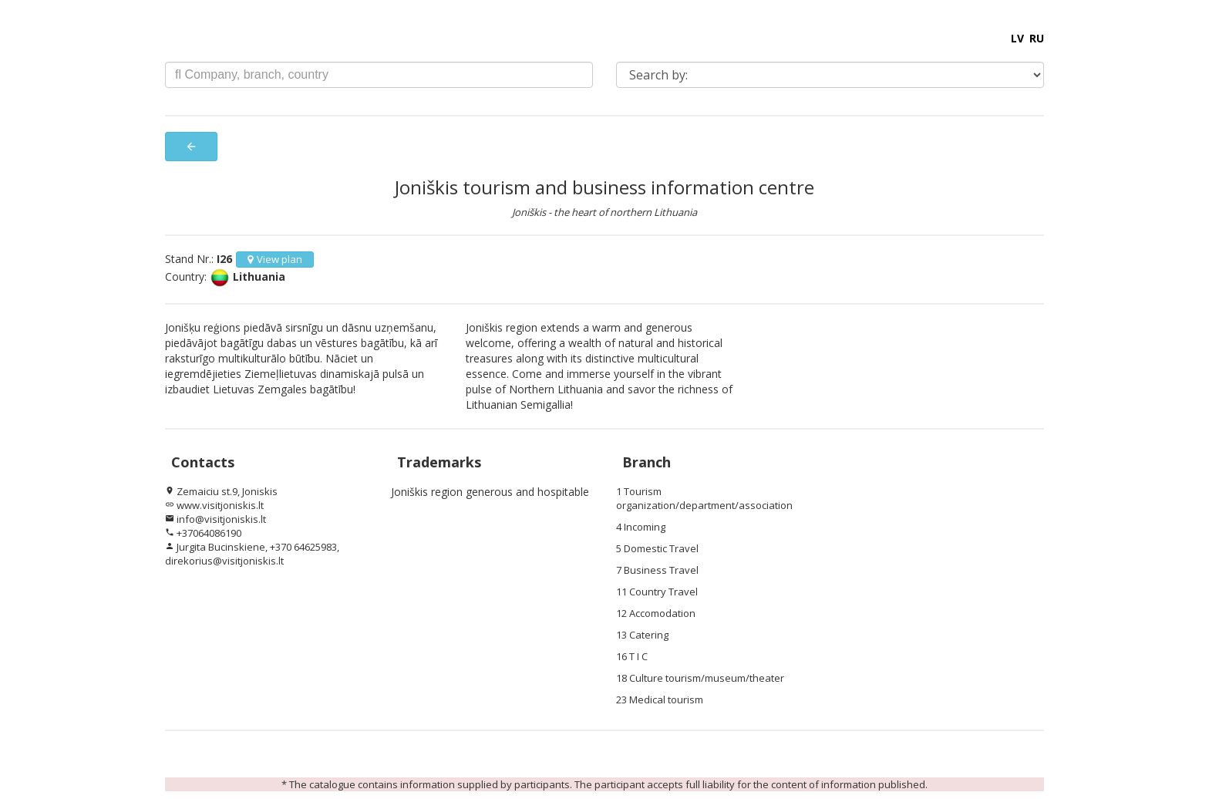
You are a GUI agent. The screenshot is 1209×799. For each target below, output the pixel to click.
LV (1017, 38)
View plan (275, 259)
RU (1036, 38)
